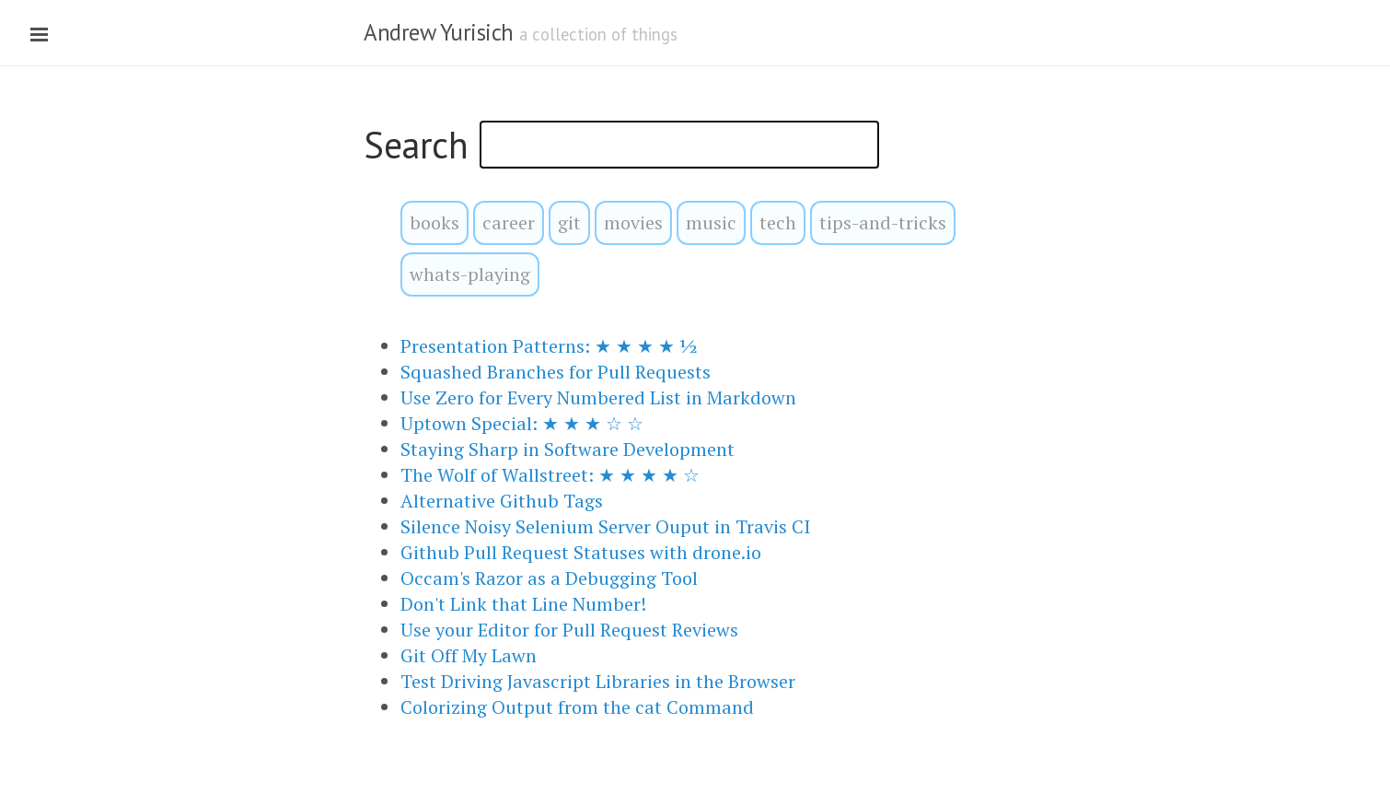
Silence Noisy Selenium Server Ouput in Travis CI (605, 526)
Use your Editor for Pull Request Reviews (569, 629)
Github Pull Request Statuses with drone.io (580, 552)
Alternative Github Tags (501, 500)
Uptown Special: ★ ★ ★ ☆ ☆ (521, 423)
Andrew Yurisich (439, 32)
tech (777, 222)
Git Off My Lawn (468, 655)
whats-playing (470, 274)
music (711, 222)
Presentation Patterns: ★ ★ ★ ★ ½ (549, 345)
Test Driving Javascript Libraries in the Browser (597, 681)
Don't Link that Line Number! (523, 603)
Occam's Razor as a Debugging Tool (549, 578)
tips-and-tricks (882, 222)
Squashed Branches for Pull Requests (555, 371)
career (508, 222)
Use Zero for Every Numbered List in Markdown (598, 397)
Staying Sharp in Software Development (567, 449)
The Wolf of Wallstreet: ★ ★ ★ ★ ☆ (550, 474)
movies (633, 222)
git (569, 222)
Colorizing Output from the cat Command (577, 707)
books (434, 222)
